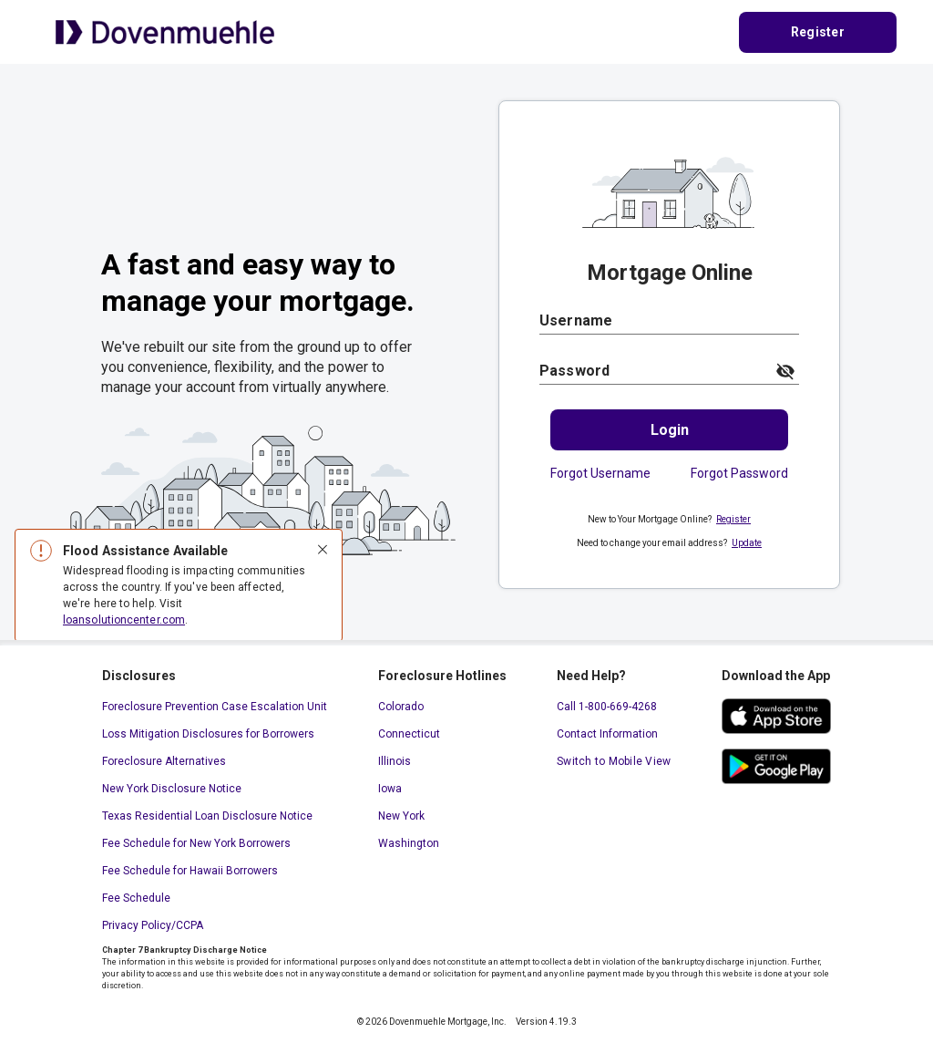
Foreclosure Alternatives (164, 761)
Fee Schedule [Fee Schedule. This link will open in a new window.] (136, 898)
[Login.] (669, 429)
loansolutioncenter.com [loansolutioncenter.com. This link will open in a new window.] (124, 620)
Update (747, 543)
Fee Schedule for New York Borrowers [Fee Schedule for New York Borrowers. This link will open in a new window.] (196, 843)
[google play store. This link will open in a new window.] (776, 766)
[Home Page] (165, 31)
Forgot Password (739, 473)
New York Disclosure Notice (171, 788)
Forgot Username (600, 473)
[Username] (669, 320)
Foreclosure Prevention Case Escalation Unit (214, 706)
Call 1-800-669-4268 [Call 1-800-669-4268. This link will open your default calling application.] (607, 706)
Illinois (394, 761)
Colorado (401, 706)
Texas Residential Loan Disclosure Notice (207, 816)
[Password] (651, 370)
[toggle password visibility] (785, 371)
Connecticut (409, 734)
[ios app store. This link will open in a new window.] (776, 716)
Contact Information (607, 734)
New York (401, 816)
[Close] (322, 550)
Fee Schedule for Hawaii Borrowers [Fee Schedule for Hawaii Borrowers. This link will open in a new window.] (190, 870)
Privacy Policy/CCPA (152, 925)
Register (733, 519)
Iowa (390, 788)
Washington (408, 843)
